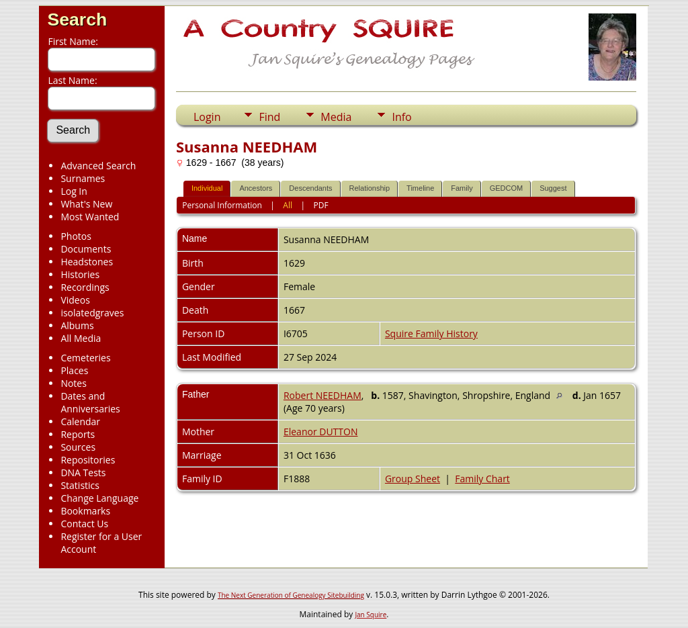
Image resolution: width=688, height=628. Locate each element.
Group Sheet (412, 478)
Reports (77, 434)
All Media (80, 338)
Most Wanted (89, 216)
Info (401, 116)
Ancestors (255, 188)
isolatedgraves (92, 312)
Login (207, 116)
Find (269, 116)
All (287, 205)
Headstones (86, 261)
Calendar (80, 421)
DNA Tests (82, 472)
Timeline (420, 188)
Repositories (87, 459)
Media (335, 116)
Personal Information (222, 205)
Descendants (310, 188)
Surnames (82, 178)
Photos (75, 236)
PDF (321, 205)
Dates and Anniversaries (90, 402)
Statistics (79, 485)
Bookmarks (85, 510)
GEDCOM (506, 188)
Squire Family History (431, 333)
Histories (79, 274)
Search (77, 19)
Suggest (553, 188)
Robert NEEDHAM (322, 395)
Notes (73, 383)
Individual (206, 188)
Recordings (84, 287)
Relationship (369, 188)
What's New (86, 203)
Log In (73, 191)
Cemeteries (85, 357)
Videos (74, 300)
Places (74, 370)
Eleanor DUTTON (321, 431)
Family (461, 188)
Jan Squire (370, 614)
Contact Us (84, 523)
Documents (85, 248)
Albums (76, 325)
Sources (77, 447)
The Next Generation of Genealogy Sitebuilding (291, 595)
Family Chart (482, 478)
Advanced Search (98, 165)
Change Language (99, 498)
